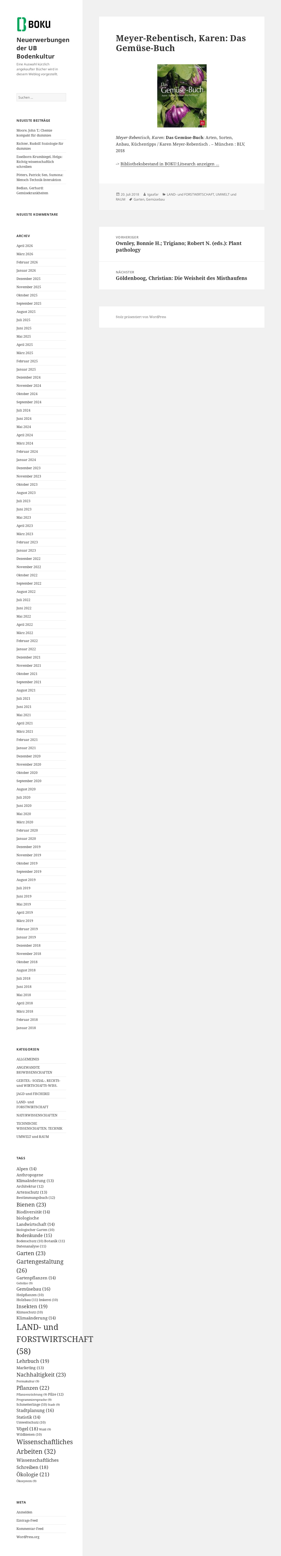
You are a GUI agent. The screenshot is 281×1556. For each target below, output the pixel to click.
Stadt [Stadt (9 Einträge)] (54, 1405)
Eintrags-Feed (27, 1520)
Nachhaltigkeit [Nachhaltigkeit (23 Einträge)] (41, 1374)
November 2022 (28, 567)
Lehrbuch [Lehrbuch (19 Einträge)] (32, 1361)
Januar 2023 (26, 550)
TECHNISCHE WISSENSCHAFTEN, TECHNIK (39, 1126)
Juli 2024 (23, 410)
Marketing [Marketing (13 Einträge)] (30, 1367)
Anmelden (24, 1512)
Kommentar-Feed (29, 1528)
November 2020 (28, 764)
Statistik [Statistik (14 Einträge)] (28, 1417)
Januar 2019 (26, 937)
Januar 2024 (26, 459)
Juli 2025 (23, 320)
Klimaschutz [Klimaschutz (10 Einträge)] (29, 1312)
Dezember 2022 (28, 558)
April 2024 (24, 435)
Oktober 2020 (27, 772)
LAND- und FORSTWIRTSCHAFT (32, 1104)
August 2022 (26, 591)
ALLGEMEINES (27, 1059)
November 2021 (28, 665)
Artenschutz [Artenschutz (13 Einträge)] (31, 1192)
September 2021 (28, 682)
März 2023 (24, 534)
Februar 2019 (27, 929)
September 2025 (28, 303)
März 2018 (24, 1011)
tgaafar (153, 194)
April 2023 (24, 525)
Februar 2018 (27, 1019)
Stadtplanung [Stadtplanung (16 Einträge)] (35, 1410)
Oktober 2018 (27, 962)
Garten (139, 199)
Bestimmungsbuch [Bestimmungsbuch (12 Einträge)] (35, 1197)
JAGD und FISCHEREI (32, 1093)
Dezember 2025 (28, 278)
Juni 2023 (24, 509)
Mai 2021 (23, 715)
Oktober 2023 (27, 484)
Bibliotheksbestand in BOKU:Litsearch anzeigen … (169, 163)
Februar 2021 (27, 739)
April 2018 (24, 1003)
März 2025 (24, 353)
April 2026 (24, 245)
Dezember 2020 (28, 756)
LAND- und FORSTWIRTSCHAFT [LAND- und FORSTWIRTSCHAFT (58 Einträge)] (54, 1339)
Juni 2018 (24, 986)
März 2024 (24, 443)
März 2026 (24, 254)
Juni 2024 (24, 418)
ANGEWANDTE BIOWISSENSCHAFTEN (34, 1070)
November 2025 (28, 287)
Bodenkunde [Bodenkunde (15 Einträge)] (34, 1235)
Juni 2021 (24, 706)
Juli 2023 (23, 501)
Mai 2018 (23, 995)
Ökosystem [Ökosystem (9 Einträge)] (26, 1481)
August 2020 (26, 789)
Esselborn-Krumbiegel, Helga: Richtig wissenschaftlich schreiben (39, 161)
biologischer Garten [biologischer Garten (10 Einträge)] (35, 1230)
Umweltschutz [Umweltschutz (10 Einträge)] (31, 1422)
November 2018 (28, 953)
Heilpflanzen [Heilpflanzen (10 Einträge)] (30, 1295)
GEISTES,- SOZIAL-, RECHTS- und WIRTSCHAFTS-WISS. (38, 1083)
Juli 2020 (23, 797)
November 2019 (28, 855)
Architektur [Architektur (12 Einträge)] (30, 1186)
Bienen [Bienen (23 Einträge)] (31, 1204)
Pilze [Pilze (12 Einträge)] (56, 1394)
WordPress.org (27, 1537)
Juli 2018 (23, 978)
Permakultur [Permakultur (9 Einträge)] (27, 1381)
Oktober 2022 (27, 575)
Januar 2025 (26, 369)
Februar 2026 (27, 262)
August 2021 (26, 690)
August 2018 (26, 970)
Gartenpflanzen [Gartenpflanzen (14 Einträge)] (36, 1277)
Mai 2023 (23, 517)
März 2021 (24, 731)
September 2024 (28, 402)
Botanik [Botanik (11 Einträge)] (54, 1241)
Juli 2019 (23, 888)
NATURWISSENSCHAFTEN (36, 1115)
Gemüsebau (155, 199)
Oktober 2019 (27, 863)
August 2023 (26, 492)
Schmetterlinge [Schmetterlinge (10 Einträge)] (31, 1404)
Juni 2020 (24, 805)
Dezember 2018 (28, 945)
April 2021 (24, 723)
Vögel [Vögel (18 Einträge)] (27, 1428)
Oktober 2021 (27, 673)
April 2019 (24, 912)
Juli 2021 (23, 698)
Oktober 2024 (27, 393)
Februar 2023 (27, 542)
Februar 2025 (27, 361)
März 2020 (24, 822)
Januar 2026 (26, 270)
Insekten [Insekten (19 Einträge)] (31, 1306)
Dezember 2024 (28, 377)
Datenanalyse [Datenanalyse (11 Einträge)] (31, 1246)
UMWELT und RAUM (32, 1136)
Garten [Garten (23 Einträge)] (31, 1253)
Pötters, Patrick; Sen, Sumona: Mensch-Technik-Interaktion (39, 177)
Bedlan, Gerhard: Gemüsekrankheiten (32, 190)
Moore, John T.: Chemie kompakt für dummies (34, 133)
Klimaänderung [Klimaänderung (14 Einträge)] (36, 1318)
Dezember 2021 (28, 657)
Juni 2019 (24, 896)
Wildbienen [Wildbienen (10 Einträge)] (29, 1434)
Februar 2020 (27, 830)
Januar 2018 (26, 1028)
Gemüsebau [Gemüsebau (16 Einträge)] (33, 1289)
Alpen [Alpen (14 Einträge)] (26, 1168)
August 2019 (26, 879)
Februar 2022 (27, 640)
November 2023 (28, 476)
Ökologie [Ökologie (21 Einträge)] (32, 1474)
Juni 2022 (24, 608)
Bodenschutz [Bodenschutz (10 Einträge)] (29, 1241)
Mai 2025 (23, 336)
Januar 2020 (26, 838)
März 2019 (24, 920)
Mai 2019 (23, 904)
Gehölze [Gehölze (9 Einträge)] (24, 1283)
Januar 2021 (26, 748)
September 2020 (28, 781)
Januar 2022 (26, 649)
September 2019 (28, 871)
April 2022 (24, 624)
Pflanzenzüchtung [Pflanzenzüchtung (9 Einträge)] (31, 1394)
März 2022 (24, 632)
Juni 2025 (24, 328)
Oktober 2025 (27, 295)
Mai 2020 (23, 814)
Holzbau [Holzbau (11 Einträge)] (27, 1299)
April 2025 (24, 344)
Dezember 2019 (28, 846)
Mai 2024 (23, 426)
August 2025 (26, 311)
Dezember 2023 (28, 468)
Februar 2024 (27, 451)
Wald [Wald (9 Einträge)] (45, 1429)
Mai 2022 (23, 616)
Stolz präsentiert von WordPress (141, 317)
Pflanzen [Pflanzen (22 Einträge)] (32, 1387)
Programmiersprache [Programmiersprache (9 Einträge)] (34, 1400)
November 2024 (28, 385)
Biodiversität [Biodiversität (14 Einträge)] (33, 1212)
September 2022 (28, 583)
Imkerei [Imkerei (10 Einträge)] (48, 1300)
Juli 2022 (23, 600)
